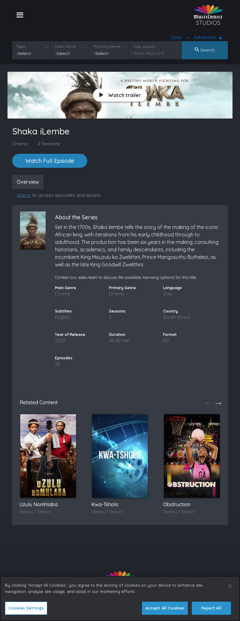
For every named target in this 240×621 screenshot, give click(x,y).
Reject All (211, 607)
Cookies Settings (26, 607)
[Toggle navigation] (19, 15)
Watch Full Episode (49, 160)
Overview (28, 182)
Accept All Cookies (164, 607)
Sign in (24, 195)
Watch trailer (120, 95)
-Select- (24, 53)
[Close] (230, 586)
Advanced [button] (206, 37)
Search (205, 50)
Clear (176, 37)
